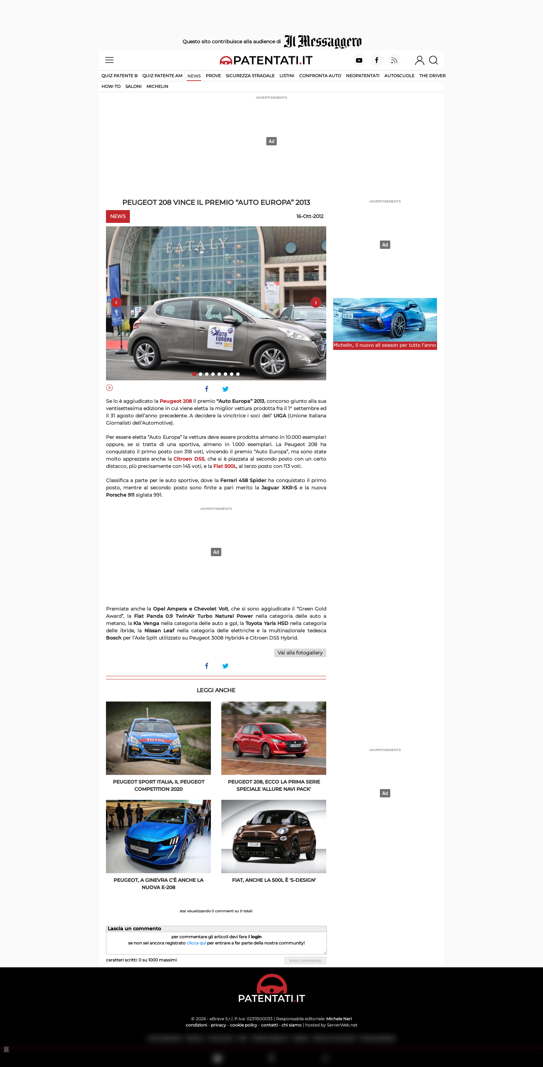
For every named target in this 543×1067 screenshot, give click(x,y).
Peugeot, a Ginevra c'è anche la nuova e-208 (158, 883)
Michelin (157, 86)
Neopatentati (363, 75)
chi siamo (292, 1025)
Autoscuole (399, 75)
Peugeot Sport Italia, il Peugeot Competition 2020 (158, 785)
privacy (218, 1025)
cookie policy (243, 1025)
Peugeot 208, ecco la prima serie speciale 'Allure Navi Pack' (274, 785)
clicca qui (196, 943)
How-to (111, 86)
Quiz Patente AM (162, 75)
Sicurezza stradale (250, 75)
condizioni (196, 1025)
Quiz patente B (119, 75)
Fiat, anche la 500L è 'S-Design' (274, 880)
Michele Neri (339, 1018)
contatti (269, 1025)
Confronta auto (320, 75)
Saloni (133, 86)
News (194, 76)
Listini (286, 75)
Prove (213, 75)
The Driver (432, 75)
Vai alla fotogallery (300, 653)
